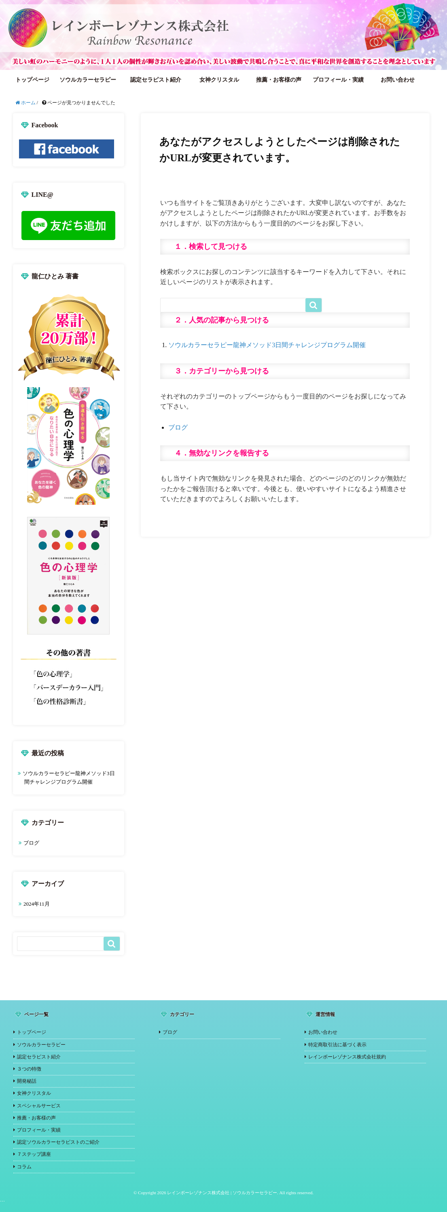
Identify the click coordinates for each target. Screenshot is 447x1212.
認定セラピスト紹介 (155, 80)
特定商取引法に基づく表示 (337, 1045)
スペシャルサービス (39, 1106)
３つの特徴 (29, 1069)
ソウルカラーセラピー (87, 80)
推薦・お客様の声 (278, 80)
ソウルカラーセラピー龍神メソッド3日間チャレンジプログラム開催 (267, 344)
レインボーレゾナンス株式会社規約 (347, 1057)
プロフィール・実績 (338, 80)
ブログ (178, 427)
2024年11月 (36, 904)
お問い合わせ (398, 80)
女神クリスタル (219, 80)
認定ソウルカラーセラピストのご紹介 (58, 1142)
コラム (24, 1167)
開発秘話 (26, 1081)
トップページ (32, 80)
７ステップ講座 (34, 1154)
